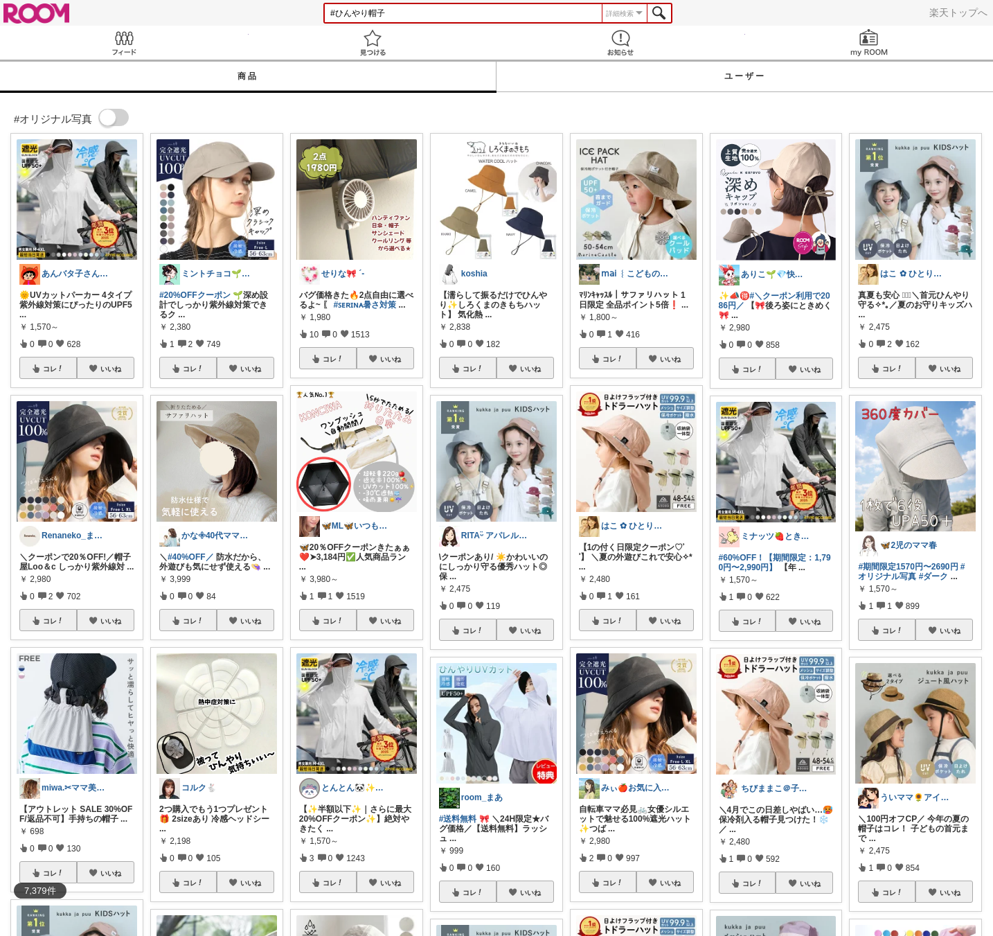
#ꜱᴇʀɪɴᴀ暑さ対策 (365, 305)
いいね (110, 368)
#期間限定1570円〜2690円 (908, 567)
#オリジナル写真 (911, 571)
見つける (373, 43)
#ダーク (934, 576)
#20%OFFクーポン (195, 295)
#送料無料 (458, 819)
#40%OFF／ (191, 557)
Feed (124, 43)
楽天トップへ (958, 12)
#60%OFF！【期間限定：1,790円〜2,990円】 (775, 562)
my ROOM (869, 43)
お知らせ (620, 43)
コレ (53, 368)
